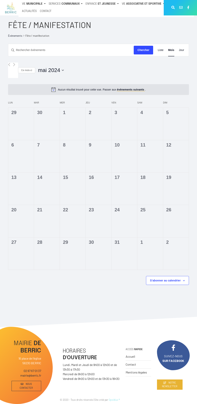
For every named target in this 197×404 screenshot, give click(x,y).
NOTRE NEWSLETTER (169, 384)
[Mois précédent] (9, 64)
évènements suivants (131, 89)
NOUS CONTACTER (26, 385)
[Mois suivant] (14, 64)
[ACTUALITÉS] (29, 11)
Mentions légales (136, 372)
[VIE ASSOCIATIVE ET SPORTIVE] (143, 4)
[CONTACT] (45, 11)
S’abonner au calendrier (165, 280)
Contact (131, 364)
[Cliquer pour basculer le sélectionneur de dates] (51, 70)
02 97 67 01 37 (32, 371)
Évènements (15, 35)
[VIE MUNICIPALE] (33, 4)
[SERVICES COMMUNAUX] (65, 4)
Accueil (130, 356)
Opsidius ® (114, 399)
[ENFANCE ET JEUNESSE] (102, 4)
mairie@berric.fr (30, 375)
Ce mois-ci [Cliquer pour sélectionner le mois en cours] (26, 70)
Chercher (143, 50)
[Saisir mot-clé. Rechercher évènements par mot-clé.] (71, 50)
